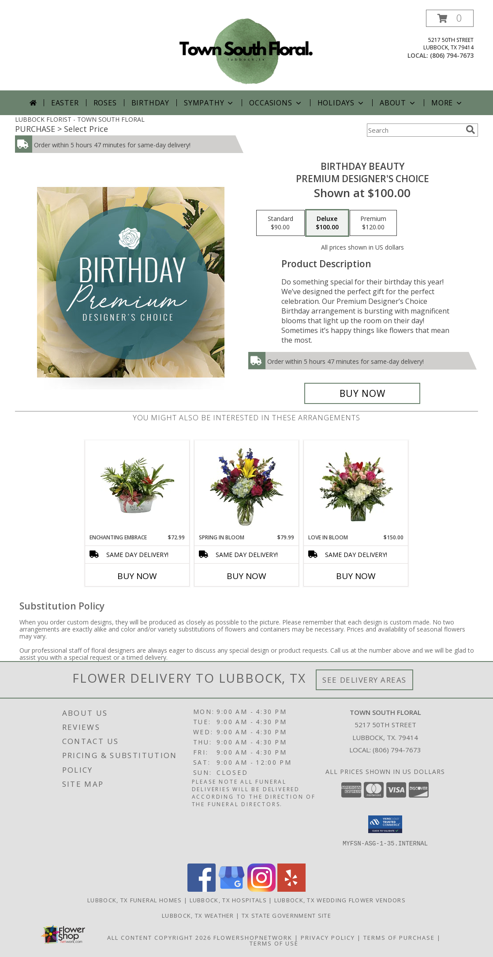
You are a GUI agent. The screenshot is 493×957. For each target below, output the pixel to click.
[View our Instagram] (261, 889)
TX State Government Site (286, 916)
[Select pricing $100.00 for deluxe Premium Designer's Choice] (327, 223)
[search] (470, 130)
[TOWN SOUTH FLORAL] (246, 50)
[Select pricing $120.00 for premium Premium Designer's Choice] (373, 223)
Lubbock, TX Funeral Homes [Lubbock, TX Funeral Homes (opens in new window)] (134, 900)
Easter (65, 103)
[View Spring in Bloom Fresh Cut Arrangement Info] (247, 486)
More (447, 103)
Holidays (341, 103)
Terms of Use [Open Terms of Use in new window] (274, 943)
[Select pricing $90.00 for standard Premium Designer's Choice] (280, 223)
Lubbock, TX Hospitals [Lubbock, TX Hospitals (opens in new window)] (228, 900)
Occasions (276, 103)
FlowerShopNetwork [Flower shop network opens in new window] (252, 938)
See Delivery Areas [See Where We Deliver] (364, 680)
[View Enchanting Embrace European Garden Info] (137, 486)
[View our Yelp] (291, 889)
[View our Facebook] (201, 889)
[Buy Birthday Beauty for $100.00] (362, 393)
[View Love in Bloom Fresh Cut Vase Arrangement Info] (356, 486)
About (398, 103)
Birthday (150, 103)
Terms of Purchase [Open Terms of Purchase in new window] (399, 938)
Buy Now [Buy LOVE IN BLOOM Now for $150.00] (356, 576)
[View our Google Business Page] (231, 889)
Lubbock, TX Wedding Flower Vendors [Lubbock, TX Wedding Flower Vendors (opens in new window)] (340, 900)
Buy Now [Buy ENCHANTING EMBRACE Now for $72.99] (137, 576)
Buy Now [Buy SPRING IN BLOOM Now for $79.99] (246, 576)
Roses (105, 103)
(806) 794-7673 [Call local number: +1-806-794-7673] (452, 55)
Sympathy (209, 103)
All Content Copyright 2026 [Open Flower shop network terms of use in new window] (159, 938)
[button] (450, 18)
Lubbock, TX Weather (198, 916)
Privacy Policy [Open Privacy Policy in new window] (328, 938)
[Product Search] (414, 130)
